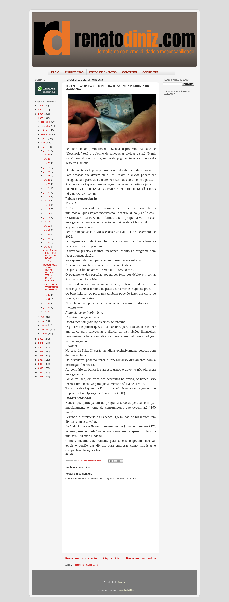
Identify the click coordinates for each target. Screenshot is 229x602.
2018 (41, 355)
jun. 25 (46, 171)
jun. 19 (46, 196)
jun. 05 (46, 295)
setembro (45, 134)
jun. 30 (46, 150)
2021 (41, 343)
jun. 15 (46, 209)
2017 (41, 360)
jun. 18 (46, 201)
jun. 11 (46, 226)
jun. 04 (46, 299)
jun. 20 (46, 192)
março (44, 325)
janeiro (44, 333)
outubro (45, 130)
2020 (41, 347)
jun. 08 (46, 238)
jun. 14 (46, 213)
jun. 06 (46, 247)
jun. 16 (46, 205)
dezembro (46, 122)
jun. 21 (46, 188)
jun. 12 (46, 221)
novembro (46, 126)
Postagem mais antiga (141, 558)
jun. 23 (46, 180)
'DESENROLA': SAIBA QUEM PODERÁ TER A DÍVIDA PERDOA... (50, 273)
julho (43, 142)
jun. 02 (46, 307)
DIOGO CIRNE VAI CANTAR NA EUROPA (50, 287)
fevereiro (45, 329)
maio (43, 317)
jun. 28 (46, 159)
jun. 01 (46, 311)
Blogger (121, 582)
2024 (41, 114)
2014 (41, 372)
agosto (44, 138)
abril (43, 321)
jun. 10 (46, 230)
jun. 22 (46, 184)
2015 (41, 368)
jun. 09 (46, 234)
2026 (41, 105)
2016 (41, 364)
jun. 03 (46, 303)
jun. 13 (46, 217)
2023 (41, 118)
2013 (41, 376)
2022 (41, 339)
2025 (41, 110)
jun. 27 (46, 163)
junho (44, 147)
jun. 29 (46, 155)
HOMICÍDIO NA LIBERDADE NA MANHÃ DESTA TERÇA (50, 255)
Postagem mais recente (81, 558)
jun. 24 (46, 175)
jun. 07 (46, 242)
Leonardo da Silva (125, 590)
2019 (41, 351)
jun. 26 (46, 167)
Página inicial (111, 558)
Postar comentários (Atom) (86, 565)
